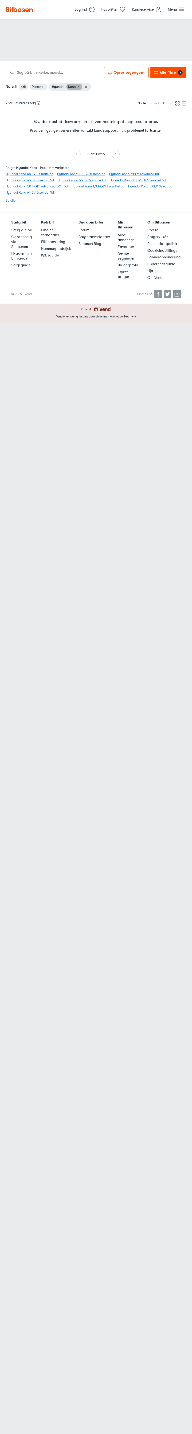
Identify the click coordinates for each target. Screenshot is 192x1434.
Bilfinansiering (53, 241)
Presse (152, 230)
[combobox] (49, 72)
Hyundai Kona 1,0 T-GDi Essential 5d (97, 186)
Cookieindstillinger (163, 250)
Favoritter (126, 246)
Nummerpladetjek (56, 248)
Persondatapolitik (162, 243)
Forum (83, 230)
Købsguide (50, 255)
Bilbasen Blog (89, 243)
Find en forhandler (50, 232)
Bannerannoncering (164, 257)
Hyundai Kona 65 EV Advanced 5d (82, 180)
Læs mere (130, 316)
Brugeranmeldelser (94, 237)
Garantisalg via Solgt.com (21, 241)
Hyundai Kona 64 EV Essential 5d (30, 192)
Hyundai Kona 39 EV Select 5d (150, 186)
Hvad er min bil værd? (21, 256)
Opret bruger (123, 274)
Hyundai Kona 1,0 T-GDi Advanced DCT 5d (37, 186)
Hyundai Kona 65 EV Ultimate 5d (29, 174)
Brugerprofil (128, 265)
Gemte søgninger (126, 256)
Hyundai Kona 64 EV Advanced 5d (134, 174)
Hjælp (152, 270)
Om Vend (155, 277)
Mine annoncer (126, 237)
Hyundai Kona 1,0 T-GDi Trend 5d (81, 174)
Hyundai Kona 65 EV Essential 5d (30, 180)
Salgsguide (20, 265)
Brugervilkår (157, 237)
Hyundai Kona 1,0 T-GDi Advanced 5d (138, 180)
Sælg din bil (21, 230)
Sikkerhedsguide (161, 264)
